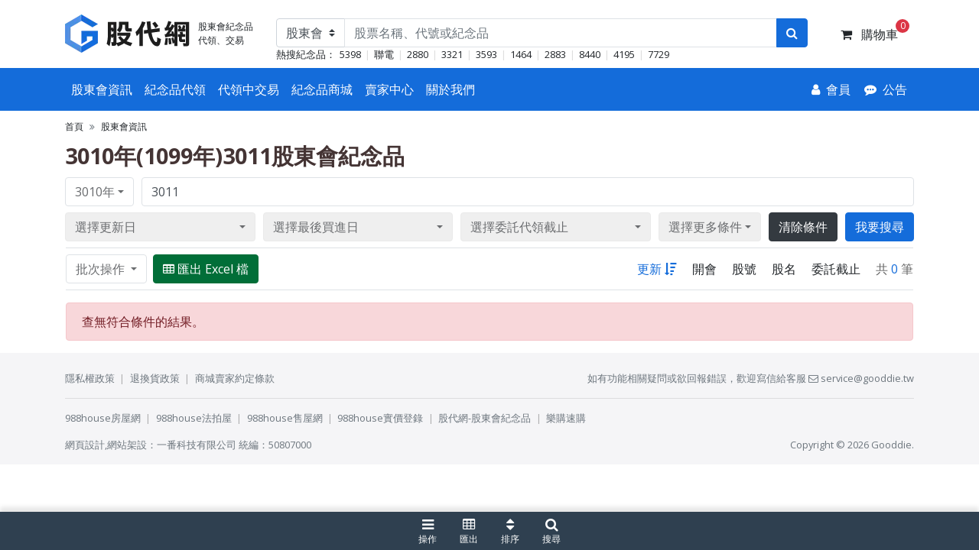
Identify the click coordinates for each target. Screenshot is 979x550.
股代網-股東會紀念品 (484, 418)
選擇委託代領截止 (519, 226)
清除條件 (803, 226)
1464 (521, 54)
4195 (624, 54)
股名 (784, 268)
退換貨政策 (155, 378)
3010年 (95, 191)
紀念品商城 (322, 89)
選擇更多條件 (705, 226)
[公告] (885, 89)
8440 (589, 54)
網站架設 (127, 444)
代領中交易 (248, 89)
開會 (704, 268)
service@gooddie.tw (861, 378)
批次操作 (102, 268)
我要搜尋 (879, 226)
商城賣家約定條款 (235, 378)
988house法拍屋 (194, 418)
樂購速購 (566, 418)
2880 (417, 54)
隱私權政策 (90, 378)
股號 (744, 268)
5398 (350, 54)
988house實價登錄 (380, 418)
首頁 (74, 126)
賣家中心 (389, 89)
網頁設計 (85, 444)
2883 (555, 54)
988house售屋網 (285, 418)
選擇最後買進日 (316, 226)
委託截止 (835, 268)
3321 (452, 54)
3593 (486, 54)
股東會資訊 (101, 89)
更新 (657, 268)
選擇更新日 (105, 226)
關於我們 (450, 89)
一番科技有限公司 (196, 444)
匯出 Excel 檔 (206, 268)
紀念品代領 (175, 89)
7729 (658, 54)
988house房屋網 (103, 418)
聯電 (384, 54)
